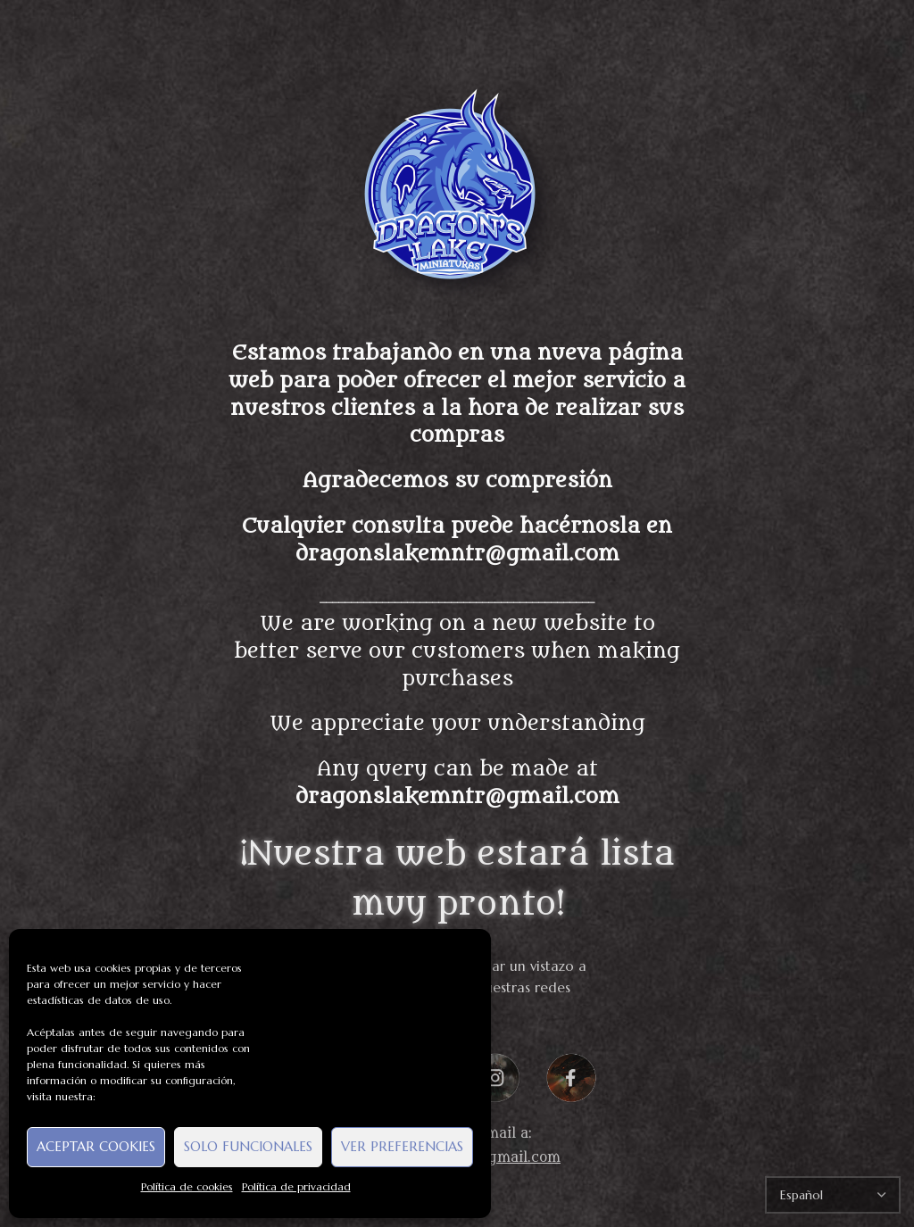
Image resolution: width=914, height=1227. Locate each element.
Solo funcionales (248, 1146)
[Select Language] (833, 1195)
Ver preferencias (402, 1146)
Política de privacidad (296, 1186)
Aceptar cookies (96, 1146)
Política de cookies (187, 1186)
